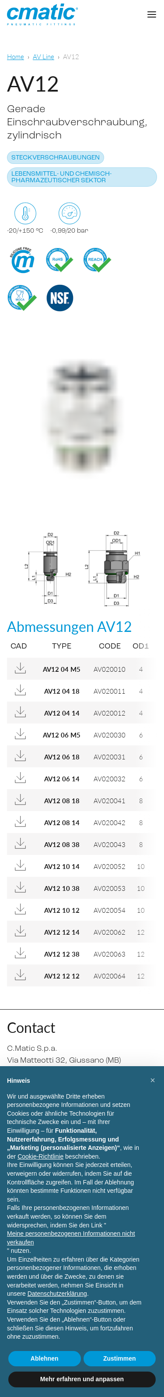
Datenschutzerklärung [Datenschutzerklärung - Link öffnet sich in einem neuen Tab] (57, 1293)
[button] (153, 1080)
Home (15, 56)
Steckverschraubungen (55, 158)
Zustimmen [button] (119, 1358)
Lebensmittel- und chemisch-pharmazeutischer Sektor (61, 177)
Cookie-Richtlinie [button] (40, 1156)
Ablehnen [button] (45, 1358)
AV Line (43, 56)
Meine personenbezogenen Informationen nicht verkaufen (71, 1238)
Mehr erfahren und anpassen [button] (82, 1379)
